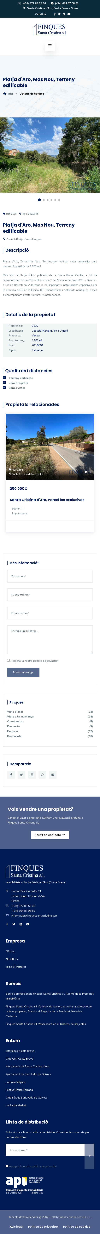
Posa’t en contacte (50, 835)
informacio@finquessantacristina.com (34, 916)
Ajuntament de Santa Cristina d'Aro (28, 1066)
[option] (50, 157)
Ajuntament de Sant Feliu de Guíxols (28, 1074)
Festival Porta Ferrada (19, 1090)
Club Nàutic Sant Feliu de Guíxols (26, 1097)
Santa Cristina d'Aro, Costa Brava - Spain (50, 8)
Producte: (15, 335)
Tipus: (12, 350)
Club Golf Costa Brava (19, 1059)
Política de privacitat (43, 1227)
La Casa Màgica (15, 1082)
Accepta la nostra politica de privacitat (32, 661)
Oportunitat (50, 721)
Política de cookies (76, 1227)
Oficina (10, 951)
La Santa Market (16, 1105)
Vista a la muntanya (50, 716)
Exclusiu (50, 731)
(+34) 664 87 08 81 (64, 3)
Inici (8, 94)
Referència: (16, 326)
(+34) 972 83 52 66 (32, 3)
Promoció (50, 726)
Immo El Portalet (16, 967)
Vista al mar (50, 711)
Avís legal (16, 1227)
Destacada (50, 736)
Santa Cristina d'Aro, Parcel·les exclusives (47, 499)
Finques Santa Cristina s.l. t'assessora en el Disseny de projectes (46, 1024)
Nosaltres (12, 959)
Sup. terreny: (17, 340)
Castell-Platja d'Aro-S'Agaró (22, 239)
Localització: (16, 331)
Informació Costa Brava (20, 1051)
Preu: (12, 345)
